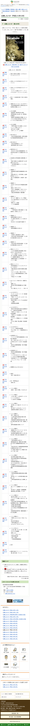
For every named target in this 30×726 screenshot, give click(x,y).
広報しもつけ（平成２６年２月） (10, 636)
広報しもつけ (24, 9)
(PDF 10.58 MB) (15, 66)
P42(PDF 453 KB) (4, 533)
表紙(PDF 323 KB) (4, 74)
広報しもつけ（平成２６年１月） (10, 638)
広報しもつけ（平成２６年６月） (10, 627)
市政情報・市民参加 (9, 9)
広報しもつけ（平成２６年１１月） (11, 612)
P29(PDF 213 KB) (4, 373)
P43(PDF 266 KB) (4, 544)
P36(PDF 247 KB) (4, 444)
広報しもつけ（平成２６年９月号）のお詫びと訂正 (14, 619)
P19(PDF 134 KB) (4, 242)
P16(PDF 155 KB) (4, 218)
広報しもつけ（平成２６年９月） (10, 621)
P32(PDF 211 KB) (4, 396)
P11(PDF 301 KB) (4, 161)
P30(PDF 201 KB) (4, 381)
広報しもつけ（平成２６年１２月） (11, 610)
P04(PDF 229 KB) (4, 97)
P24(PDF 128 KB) (4, 314)
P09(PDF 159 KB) (4, 143)
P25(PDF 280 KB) (4, 328)
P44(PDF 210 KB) (4, 551)
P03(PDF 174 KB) (4, 89)
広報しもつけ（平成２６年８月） (10, 623)
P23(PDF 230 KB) (4, 297)
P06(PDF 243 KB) (4, 115)
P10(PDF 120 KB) (4, 151)
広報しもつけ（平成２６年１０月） (11, 616)
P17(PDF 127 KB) (4, 226)
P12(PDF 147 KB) (4, 173)
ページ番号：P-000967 (23, 19)
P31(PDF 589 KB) (4, 388)
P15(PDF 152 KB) (4, 209)
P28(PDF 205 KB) (4, 366)
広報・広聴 (17, 9)
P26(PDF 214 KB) (4, 340)
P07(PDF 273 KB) (4, 126)
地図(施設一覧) (15, 713)
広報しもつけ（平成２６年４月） (10, 632)
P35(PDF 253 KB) (4, 431)
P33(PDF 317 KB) (4, 405)
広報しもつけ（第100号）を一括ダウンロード (16, 64)
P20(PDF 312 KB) (4, 254)
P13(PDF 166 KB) (4, 187)
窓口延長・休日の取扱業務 (15, 716)
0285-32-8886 (9, 590)
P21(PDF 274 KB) (4, 269)
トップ (2, 9)
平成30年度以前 (5, 11)
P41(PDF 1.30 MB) (4, 519)
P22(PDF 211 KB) (4, 283)
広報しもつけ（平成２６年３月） (10, 634)
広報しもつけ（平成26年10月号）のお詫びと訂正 (14, 614)
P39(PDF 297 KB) (4, 487)
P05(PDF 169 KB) (4, 104)
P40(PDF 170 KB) (4, 503)
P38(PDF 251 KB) (4, 475)
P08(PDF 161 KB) (4, 135)
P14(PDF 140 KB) (4, 199)
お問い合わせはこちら (10, 593)
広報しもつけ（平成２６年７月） (10, 625)
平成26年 (12, 11)
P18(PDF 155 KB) (4, 234)
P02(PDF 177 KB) (4, 81)
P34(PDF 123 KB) (4, 418)
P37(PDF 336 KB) (4, 460)
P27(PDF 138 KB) (4, 355)
